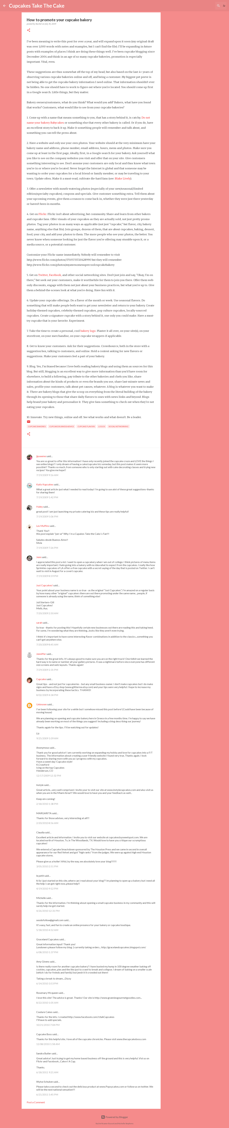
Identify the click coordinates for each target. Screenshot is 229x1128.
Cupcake (41, 679)
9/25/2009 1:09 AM (47, 738)
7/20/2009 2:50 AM (47, 613)
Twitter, (43, 275)
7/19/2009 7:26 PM (47, 547)
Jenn (38, 557)
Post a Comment (36, 1102)
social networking (118, 426)
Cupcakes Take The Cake (36, 6)
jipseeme (41, 456)
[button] (29, 30)
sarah (39, 622)
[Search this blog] (209, 6)
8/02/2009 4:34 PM (47, 694)
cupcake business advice (61, 426)
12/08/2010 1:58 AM (48, 1043)
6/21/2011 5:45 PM (47, 1094)
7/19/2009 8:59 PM (47, 575)
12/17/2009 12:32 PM (48, 775)
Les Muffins (42, 525)
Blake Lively (122, 178)
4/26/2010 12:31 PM (48, 910)
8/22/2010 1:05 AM (47, 1002)
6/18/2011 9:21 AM (47, 1072)
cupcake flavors (86, 426)
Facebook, (55, 275)
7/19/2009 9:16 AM (47, 474)
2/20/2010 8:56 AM (47, 822)
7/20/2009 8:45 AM (47, 644)
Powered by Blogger (114, 1116)
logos (101, 426)
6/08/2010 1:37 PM (47, 952)
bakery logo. (88, 330)
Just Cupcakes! (44, 585)
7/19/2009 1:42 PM (47, 497)
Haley (39, 506)
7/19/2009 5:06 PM (47, 516)
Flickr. (42, 214)
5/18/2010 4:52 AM (47, 929)
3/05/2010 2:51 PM (47, 866)
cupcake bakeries (37, 426)
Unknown (41, 704)
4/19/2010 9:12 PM (47, 888)
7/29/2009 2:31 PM (47, 669)
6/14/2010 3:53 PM (47, 983)
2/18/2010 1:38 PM (47, 803)
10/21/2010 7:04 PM (48, 1024)
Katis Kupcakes (44, 484)
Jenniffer (41, 653)
